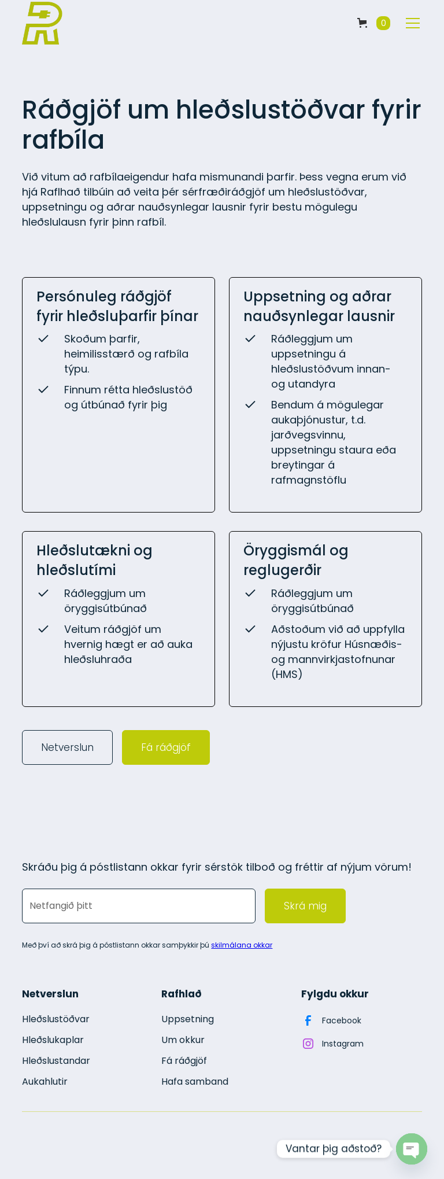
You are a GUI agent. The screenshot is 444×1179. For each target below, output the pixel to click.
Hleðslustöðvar (56, 1019)
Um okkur (183, 1040)
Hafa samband (194, 1081)
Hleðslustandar (56, 1060)
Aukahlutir (45, 1081)
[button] (374, 23)
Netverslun (67, 747)
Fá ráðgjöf (166, 747)
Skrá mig (305, 906)
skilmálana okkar (241, 945)
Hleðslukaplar (53, 1040)
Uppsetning (187, 1019)
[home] (42, 23)
